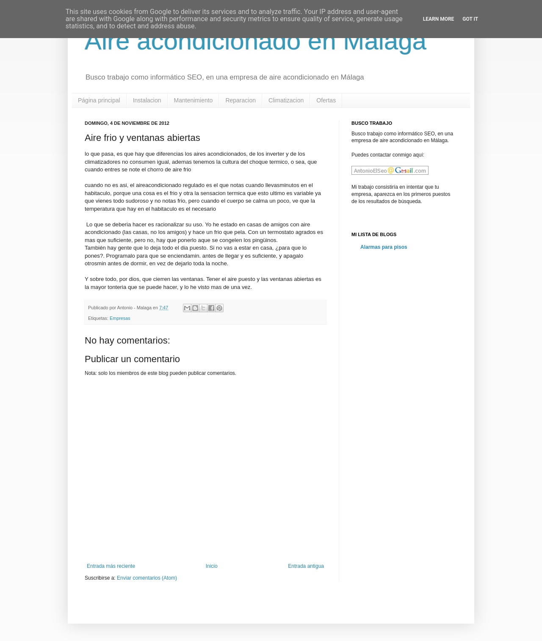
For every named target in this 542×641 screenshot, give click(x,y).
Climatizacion (286, 100)
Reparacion (240, 100)
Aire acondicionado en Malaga (255, 41)
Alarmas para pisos (383, 247)
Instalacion (147, 100)
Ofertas (326, 100)
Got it (470, 19)
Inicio (212, 566)
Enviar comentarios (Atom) (147, 578)
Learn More (438, 19)
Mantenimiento (193, 100)
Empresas (120, 318)
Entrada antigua (306, 566)
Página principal (99, 100)
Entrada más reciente (111, 566)
